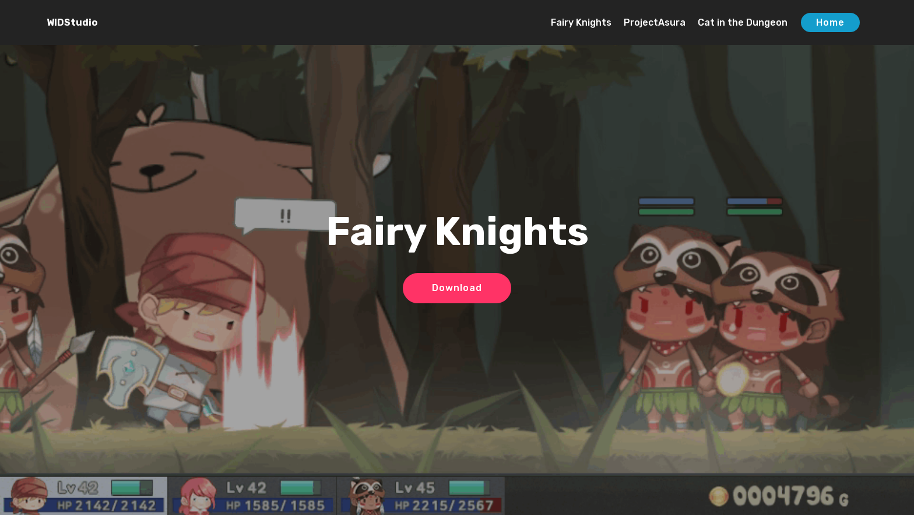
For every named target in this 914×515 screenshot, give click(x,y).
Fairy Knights (581, 22)
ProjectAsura (655, 22)
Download (457, 287)
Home (830, 22)
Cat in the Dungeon (743, 22)
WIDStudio (72, 22)
